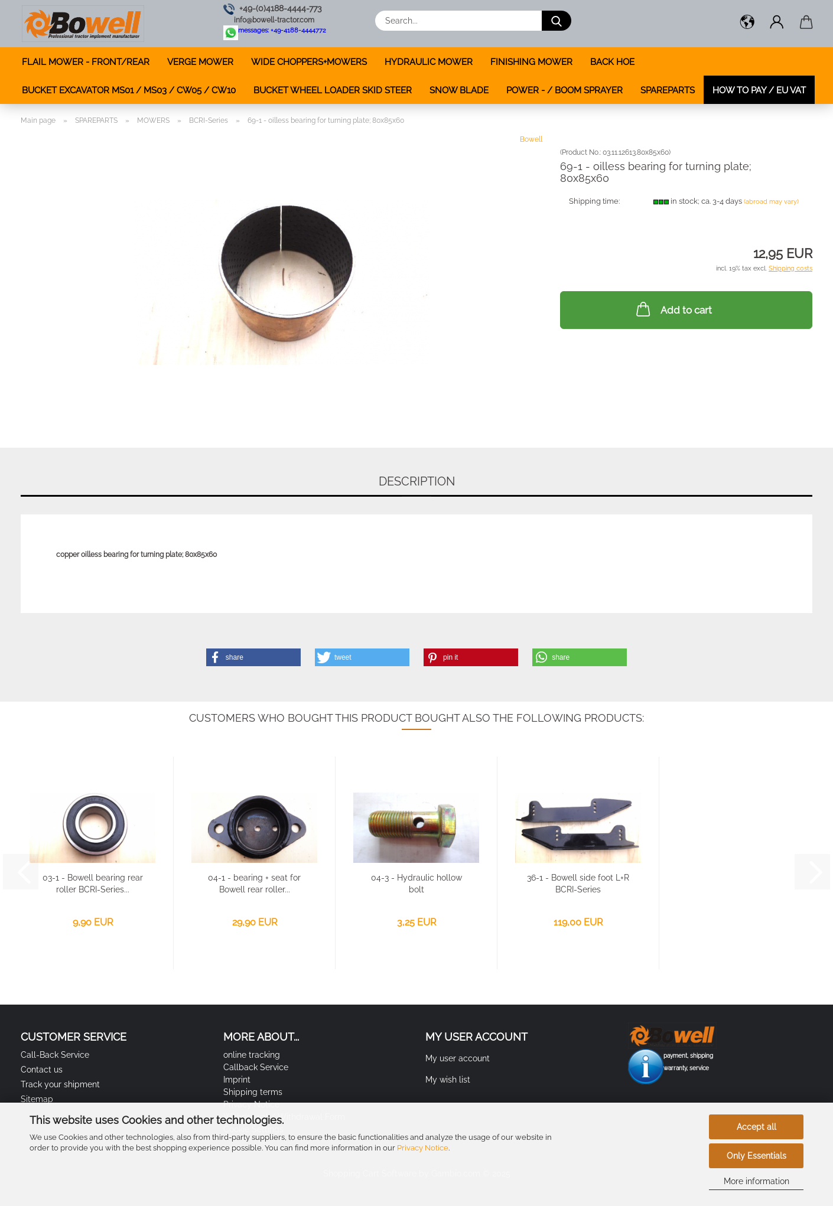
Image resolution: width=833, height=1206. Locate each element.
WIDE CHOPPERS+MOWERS (309, 62)
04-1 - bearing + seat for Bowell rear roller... (254, 883)
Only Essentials (756, 1156)
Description (417, 481)
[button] (747, 23)
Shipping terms (252, 1092)
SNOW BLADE (459, 90)
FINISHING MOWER (531, 62)
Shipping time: (594, 201)
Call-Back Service (55, 1055)
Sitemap (37, 1099)
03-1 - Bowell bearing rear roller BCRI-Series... (93, 883)
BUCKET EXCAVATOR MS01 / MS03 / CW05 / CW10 (129, 90)
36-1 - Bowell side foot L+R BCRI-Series (578, 883)
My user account (457, 1058)
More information (756, 1181)
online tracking (251, 1055)
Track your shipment (60, 1084)
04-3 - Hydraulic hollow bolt (416, 883)
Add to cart (673, 308)
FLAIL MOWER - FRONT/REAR (85, 62)
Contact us (42, 1069)
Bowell (531, 139)
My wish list (447, 1079)
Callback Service (255, 1067)
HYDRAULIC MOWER (429, 62)
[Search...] (556, 21)
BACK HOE (612, 62)
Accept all (756, 1127)
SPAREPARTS (667, 90)
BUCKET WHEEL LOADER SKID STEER (332, 90)
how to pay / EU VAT (759, 90)
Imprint (236, 1079)
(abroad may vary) (771, 202)
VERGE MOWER (200, 62)
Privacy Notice (422, 1147)
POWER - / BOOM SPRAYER (564, 90)
